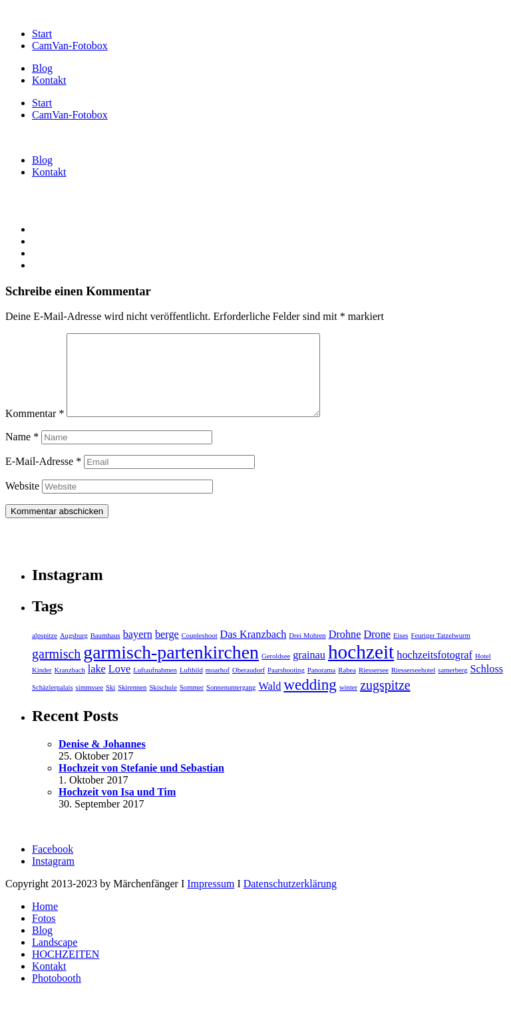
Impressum (210, 899)
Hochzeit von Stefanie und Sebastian (141, 784)
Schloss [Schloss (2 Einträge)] (486, 685)
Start (42, 33)
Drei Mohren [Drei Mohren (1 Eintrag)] (307, 651)
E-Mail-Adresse (43, 477)
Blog (42, 68)
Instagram (53, 877)
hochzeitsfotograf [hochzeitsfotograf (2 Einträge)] (434, 671)
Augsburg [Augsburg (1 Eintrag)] (74, 651)
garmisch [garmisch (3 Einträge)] (56, 669)
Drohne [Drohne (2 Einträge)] (345, 650)
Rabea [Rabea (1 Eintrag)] (347, 686)
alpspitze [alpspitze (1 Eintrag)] (44, 651)
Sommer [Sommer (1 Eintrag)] (192, 703)
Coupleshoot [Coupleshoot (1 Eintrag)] (200, 651)
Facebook (52, 865)
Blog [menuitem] (42, 946)
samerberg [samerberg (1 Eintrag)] (452, 686)
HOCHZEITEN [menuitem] (65, 970)
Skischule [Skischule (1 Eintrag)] (162, 703)
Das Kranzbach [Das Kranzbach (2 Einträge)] (253, 650)
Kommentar (34, 429)
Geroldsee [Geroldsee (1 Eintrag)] (275, 672)
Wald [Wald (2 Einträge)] (269, 702)
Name (22, 452)
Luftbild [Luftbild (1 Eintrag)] (191, 686)
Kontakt (49, 80)
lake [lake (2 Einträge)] (97, 685)
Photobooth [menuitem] (56, 994)
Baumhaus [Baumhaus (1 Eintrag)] (105, 651)
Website (22, 501)
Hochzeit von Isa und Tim (117, 807)
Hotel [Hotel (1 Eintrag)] (483, 672)
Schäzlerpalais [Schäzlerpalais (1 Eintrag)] (52, 703)
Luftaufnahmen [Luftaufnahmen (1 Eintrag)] (155, 686)
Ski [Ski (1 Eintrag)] (110, 703)
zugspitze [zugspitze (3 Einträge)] (385, 701)
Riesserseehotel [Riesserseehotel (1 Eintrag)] (413, 686)
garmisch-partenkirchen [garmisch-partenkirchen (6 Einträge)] (171, 668)
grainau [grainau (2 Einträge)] (309, 671)
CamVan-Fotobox (70, 45)
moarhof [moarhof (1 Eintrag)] (218, 686)
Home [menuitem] (45, 922)
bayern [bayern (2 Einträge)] (137, 650)
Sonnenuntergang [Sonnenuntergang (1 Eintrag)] (231, 703)
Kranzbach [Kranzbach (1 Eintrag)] (70, 686)
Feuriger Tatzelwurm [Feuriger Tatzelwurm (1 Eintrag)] (440, 651)
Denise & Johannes (102, 760)
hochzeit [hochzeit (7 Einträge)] (361, 667)
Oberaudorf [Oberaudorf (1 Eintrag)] (248, 686)
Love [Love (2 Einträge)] (119, 685)
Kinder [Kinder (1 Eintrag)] (42, 686)
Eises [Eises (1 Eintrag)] (401, 651)
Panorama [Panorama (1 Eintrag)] (321, 686)
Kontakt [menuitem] (49, 982)
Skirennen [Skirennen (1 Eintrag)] (132, 703)
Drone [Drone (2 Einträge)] (377, 650)
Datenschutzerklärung (290, 899)
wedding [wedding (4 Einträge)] (310, 700)
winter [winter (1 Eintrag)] (348, 703)
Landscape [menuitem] (54, 958)
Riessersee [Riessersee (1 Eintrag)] (374, 686)
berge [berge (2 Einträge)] (167, 650)
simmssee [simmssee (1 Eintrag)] (89, 703)
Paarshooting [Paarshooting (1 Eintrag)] (286, 686)
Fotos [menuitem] (44, 934)
